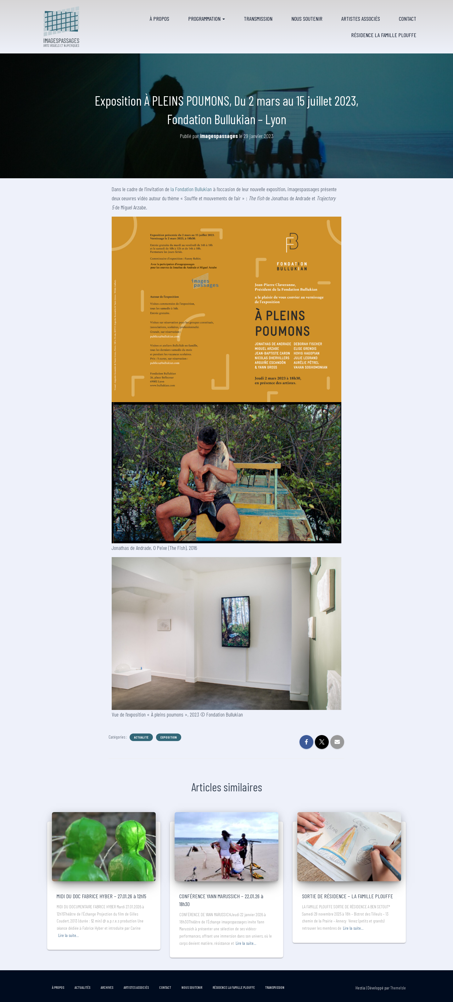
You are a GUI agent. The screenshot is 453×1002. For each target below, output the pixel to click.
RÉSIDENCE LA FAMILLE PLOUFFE (383, 34)
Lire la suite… (68, 935)
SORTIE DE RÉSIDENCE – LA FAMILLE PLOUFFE (347, 896)
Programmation (206, 18)
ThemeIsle (398, 987)
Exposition (168, 737)
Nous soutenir (306, 18)
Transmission (258, 18)
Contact (407, 18)
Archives (107, 987)
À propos (159, 18)
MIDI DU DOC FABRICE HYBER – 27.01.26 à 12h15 (101, 896)
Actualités (82, 987)
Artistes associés (360, 18)
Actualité (141, 737)
